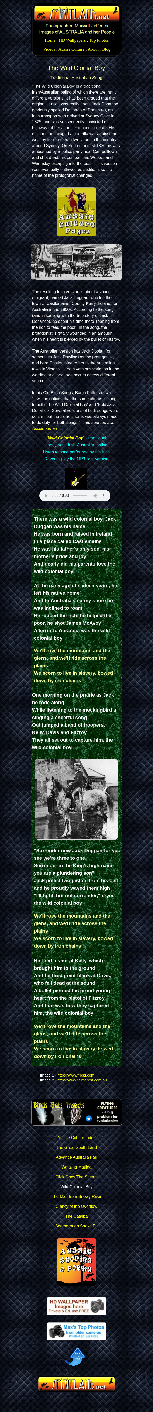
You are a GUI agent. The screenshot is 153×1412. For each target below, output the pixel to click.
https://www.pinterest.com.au (82, 1080)
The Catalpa (76, 1216)
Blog (106, 49)
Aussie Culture (71, 49)
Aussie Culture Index (76, 1137)
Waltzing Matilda (77, 1167)
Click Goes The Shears (76, 1177)
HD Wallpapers (72, 40)
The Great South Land (76, 1147)
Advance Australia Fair (76, 1157)
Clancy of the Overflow (76, 1206)
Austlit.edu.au (44, 428)
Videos (49, 49)
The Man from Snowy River (76, 1196)
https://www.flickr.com (75, 1075)
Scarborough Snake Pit (76, 1226)
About (93, 49)
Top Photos (99, 40)
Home (50, 40)
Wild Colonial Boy (65, 438)
